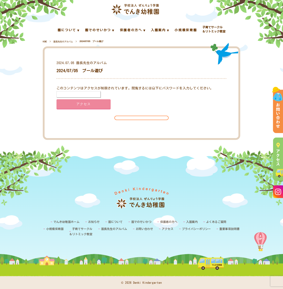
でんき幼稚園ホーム (66, 221)
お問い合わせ (144, 228)
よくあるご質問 (216, 221)
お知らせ (94, 221)
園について (115, 221)
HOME (45, 41)
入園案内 (192, 221)
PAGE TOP (260, 241)
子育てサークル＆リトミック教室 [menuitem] (213, 29)
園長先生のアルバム (63, 41)
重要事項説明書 (229, 228)
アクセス (167, 228)
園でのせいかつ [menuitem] (98, 30)
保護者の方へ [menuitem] (131, 30)
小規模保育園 (55, 228)
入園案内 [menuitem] (158, 30)
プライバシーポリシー (196, 228)
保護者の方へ (168, 221)
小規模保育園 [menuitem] (186, 30)
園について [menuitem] (67, 30)
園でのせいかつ (141, 221)
